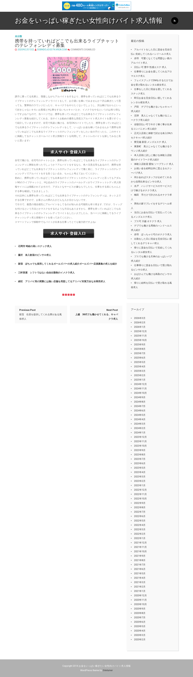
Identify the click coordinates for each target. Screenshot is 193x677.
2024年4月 (139, 419)
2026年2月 (139, 322)
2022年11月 (140, 494)
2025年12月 (140, 331)
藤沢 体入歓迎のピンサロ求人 (34, 255)
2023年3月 (139, 476)
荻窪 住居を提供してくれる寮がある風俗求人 (40, 314)
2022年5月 (139, 520)
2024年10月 (140, 393)
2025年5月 (139, 362)
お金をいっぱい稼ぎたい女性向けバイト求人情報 (89, 20)
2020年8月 (139, 613)
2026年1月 (139, 327)
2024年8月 (139, 401)
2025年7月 (139, 353)
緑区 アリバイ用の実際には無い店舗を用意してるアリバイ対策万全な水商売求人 (61, 281)
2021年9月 (139, 555)
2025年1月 (139, 379)
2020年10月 (140, 604)
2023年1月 (139, 485)
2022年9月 (139, 503)
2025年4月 (139, 366)
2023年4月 (139, 472)
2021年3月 (139, 582)
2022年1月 (139, 538)
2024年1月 (139, 432)
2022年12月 (140, 489)
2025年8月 (139, 349)
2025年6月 (139, 357)
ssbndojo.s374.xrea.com (52, 49)
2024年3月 (139, 423)
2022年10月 (140, 498)
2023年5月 (139, 467)
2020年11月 (140, 599)
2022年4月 (139, 525)
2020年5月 (139, 626)
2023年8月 (139, 454)
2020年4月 (139, 630)
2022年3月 (139, 529)
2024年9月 (139, 397)
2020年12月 (140, 595)
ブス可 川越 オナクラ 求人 (148, 221)
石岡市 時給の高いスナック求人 (35, 246)
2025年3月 (139, 371)
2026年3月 (139, 318)
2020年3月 (139, 635)
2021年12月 (140, 542)
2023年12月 (140, 437)
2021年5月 (139, 573)
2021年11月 (140, 547)
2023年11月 (140, 441)
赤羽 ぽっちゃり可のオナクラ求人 (153, 234)
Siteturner (108, 670)
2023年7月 (139, 459)
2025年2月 (139, 375)
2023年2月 (139, 481)
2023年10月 (140, 445)
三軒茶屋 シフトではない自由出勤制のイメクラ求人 (46, 272)
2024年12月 (140, 384)
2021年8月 (139, 560)
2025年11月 (140, 335)
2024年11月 (140, 388)
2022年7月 (139, 511)
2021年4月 (139, 577)
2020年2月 (139, 639)
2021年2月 (139, 586)
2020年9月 (139, 608)
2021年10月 (140, 551)
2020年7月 (139, 617)
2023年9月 (139, 450)
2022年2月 (139, 533)
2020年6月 (139, 621)
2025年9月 (139, 344)
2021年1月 (139, 591)
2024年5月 (139, 415)
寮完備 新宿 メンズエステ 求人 (150, 142)
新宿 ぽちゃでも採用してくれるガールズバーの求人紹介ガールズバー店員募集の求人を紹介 (67, 263)
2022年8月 (139, 507)
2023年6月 (139, 463)
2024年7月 (139, 406)
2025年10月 (140, 340)
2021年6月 (139, 569)
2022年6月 (139, 516)
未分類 (18, 36)
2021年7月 (139, 564)
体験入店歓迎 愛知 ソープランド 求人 (154, 164)
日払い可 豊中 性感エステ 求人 (150, 67)
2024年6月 (139, 410)
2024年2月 (139, 428)
